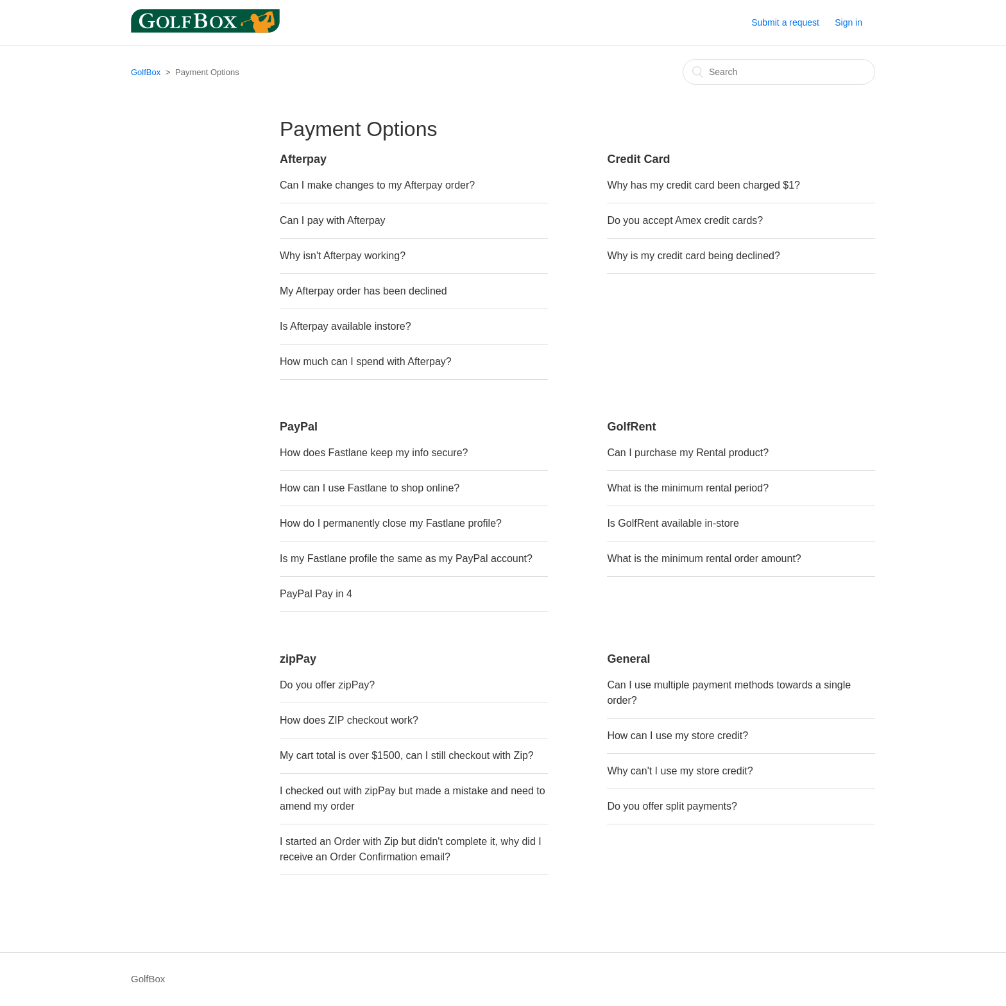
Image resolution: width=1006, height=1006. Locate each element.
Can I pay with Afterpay (333, 220)
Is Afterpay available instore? (345, 326)
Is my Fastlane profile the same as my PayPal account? (406, 558)
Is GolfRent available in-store (672, 523)
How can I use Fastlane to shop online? (369, 487)
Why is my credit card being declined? (693, 255)
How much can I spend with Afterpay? (366, 361)
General (628, 658)
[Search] (779, 72)
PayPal (299, 426)
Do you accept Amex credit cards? (685, 220)
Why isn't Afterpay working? (342, 255)
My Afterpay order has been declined (363, 291)
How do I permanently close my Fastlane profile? (391, 523)
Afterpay (303, 159)
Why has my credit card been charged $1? (703, 185)
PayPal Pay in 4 (316, 593)
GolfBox (145, 72)
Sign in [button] (848, 22)
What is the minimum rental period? (688, 487)
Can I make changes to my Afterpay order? (377, 185)
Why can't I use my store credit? (680, 770)
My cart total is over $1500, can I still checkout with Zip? (407, 755)
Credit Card (638, 159)
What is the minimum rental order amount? (704, 558)
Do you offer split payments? (672, 806)
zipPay (298, 658)
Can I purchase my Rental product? (688, 452)
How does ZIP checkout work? (349, 720)
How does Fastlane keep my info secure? (374, 452)
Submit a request (785, 22)
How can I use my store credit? (677, 735)
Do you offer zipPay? (327, 684)
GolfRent (631, 426)
